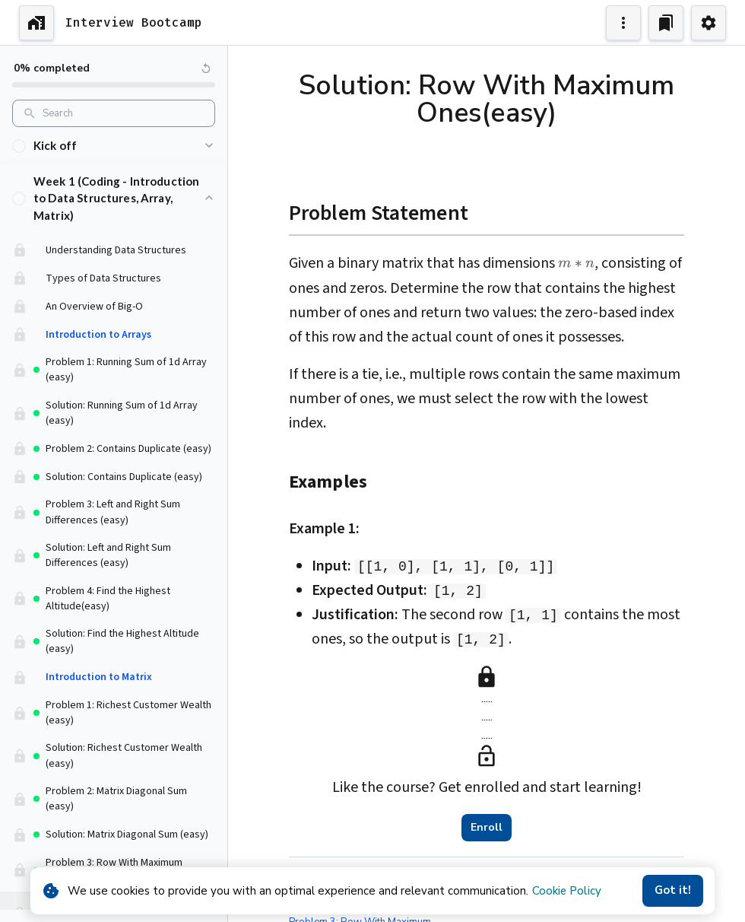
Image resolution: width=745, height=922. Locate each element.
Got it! (672, 891)
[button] (113, 151)
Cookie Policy (566, 890)
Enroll (486, 827)
